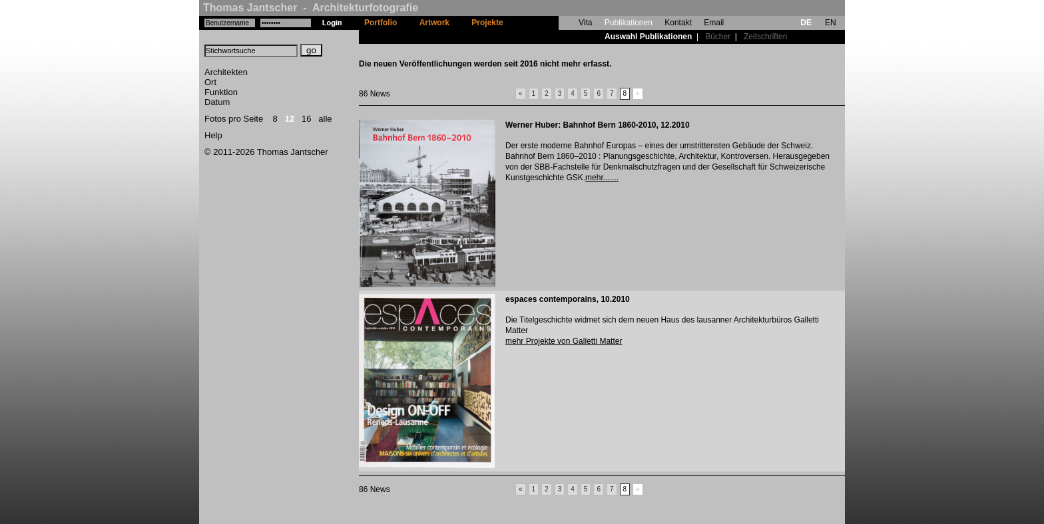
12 (289, 119)
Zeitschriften (765, 36)
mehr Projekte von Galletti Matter (563, 341)
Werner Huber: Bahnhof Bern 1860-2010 (580, 125)
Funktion (221, 92)
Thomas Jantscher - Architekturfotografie (310, 7)
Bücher (717, 36)
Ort (210, 82)
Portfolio (380, 22)
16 (306, 119)
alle (325, 119)
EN (830, 22)
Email (714, 22)
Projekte (487, 22)
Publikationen (628, 22)
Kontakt (678, 22)
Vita (585, 22)
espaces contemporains (551, 299)
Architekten (226, 72)
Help (213, 135)
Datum (217, 102)
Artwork (434, 22)
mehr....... (602, 177)
